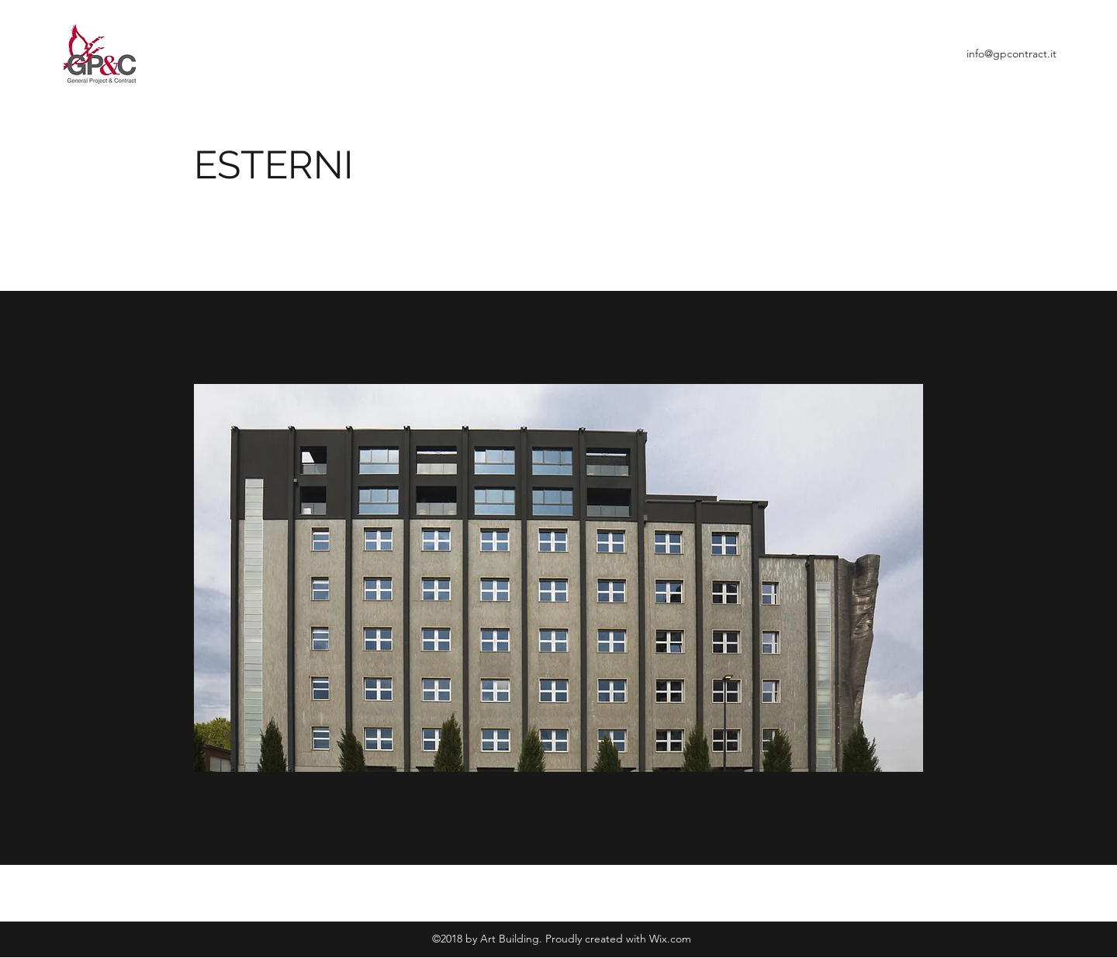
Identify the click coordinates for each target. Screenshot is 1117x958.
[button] (558, 578)
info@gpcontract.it (1011, 54)
